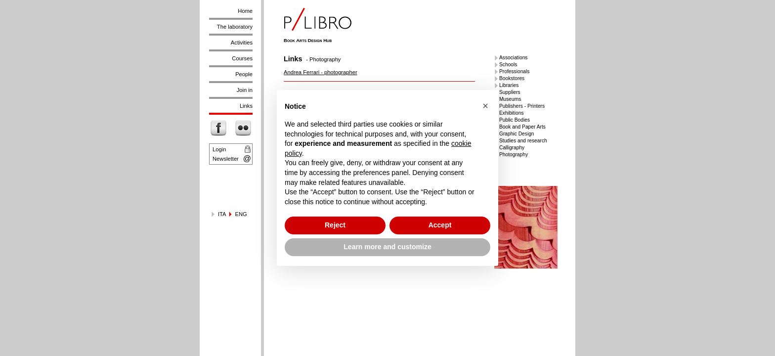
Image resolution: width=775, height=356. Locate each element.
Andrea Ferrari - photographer (320, 72)
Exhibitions (511, 113)
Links (246, 106)
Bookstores (511, 78)
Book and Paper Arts (522, 127)
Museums (510, 99)
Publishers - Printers (522, 106)
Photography (513, 154)
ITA (222, 214)
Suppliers (509, 92)
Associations (513, 57)
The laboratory (235, 27)
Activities (242, 42)
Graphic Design (516, 133)
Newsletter (226, 159)
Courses (242, 58)
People (244, 74)
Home (245, 11)
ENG (241, 214)
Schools (508, 64)
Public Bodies (514, 120)
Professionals (514, 71)
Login (219, 149)
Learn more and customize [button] (387, 247)
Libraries (508, 85)
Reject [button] (335, 225)
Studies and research (523, 140)
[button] (485, 106)
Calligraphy (511, 147)
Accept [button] (440, 225)
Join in (245, 90)
